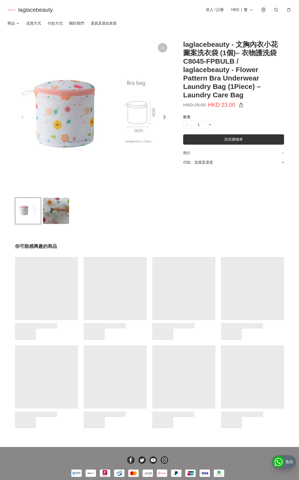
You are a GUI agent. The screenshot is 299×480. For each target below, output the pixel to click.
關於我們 (76, 23)
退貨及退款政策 (104, 23)
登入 (215, 10)
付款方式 (55, 23)
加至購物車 (233, 139)
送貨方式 (33, 23)
